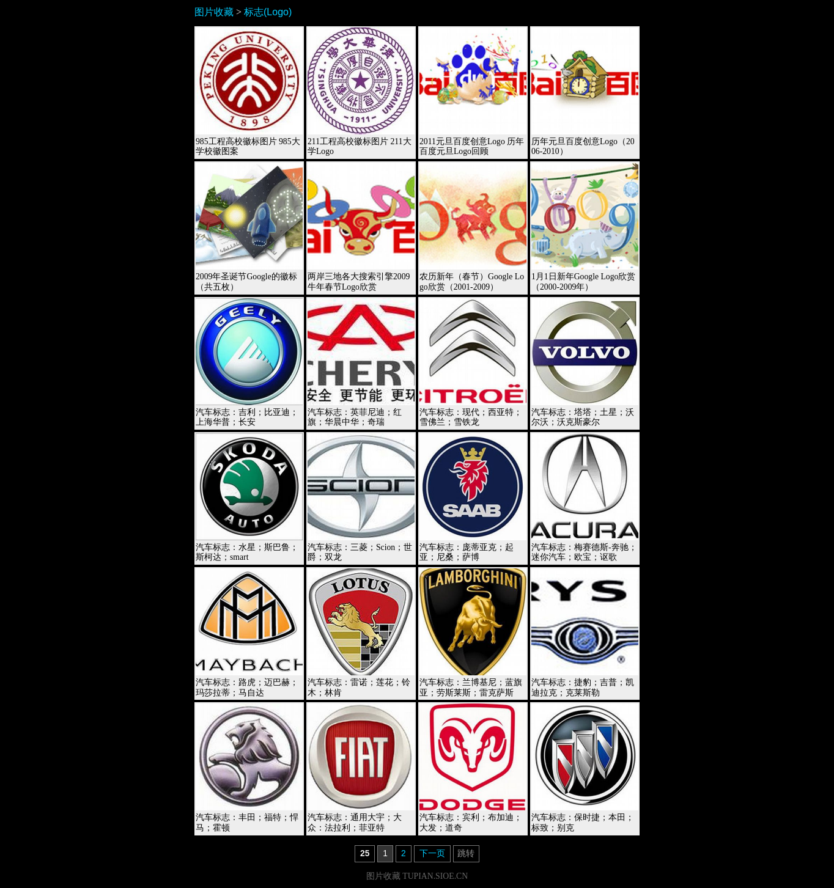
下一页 (432, 853)
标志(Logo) (268, 12)
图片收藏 (214, 12)
